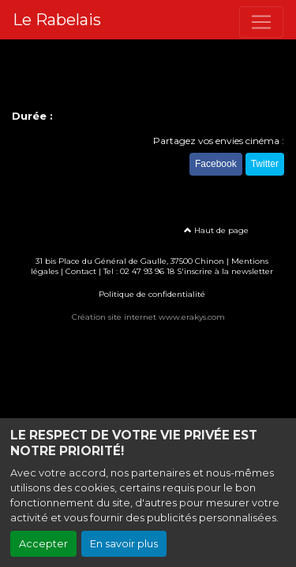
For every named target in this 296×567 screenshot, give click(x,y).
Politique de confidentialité (152, 294)
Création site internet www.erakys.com (148, 317)
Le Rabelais (57, 19)
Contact (81, 271)
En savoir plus (124, 544)
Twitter (265, 163)
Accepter (43, 544)
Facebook (216, 163)
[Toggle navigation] (261, 22)
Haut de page (216, 230)
